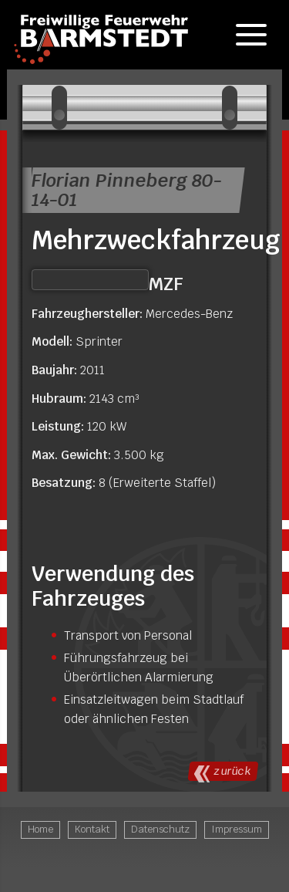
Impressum (236, 829)
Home (40, 829)
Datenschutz (160, 829)
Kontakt (92, 829)
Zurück (232, 771)
